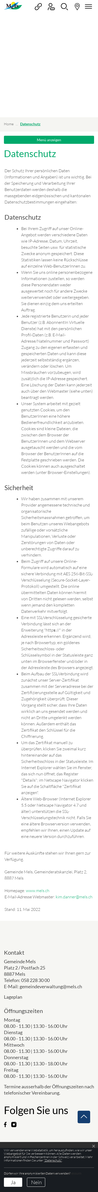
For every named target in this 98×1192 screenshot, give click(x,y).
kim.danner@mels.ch (74, 896)
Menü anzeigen (49, 140)
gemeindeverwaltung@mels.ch (51, 986)
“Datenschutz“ (53, 1160)
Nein (36, 1182)
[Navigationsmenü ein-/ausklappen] (87, 6)
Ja (13, 1182)
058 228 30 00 (35, 980)
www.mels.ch (37, 890)
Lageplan (17, 997)
